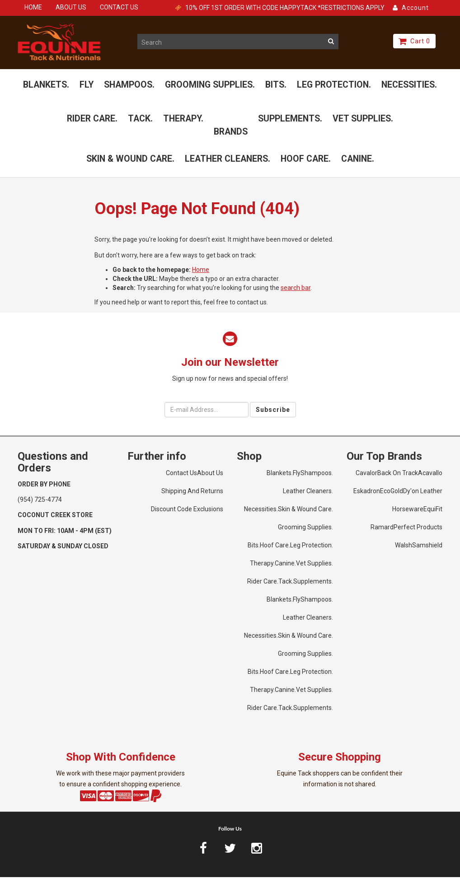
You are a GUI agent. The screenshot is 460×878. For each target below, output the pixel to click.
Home (200, 271)
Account (411, 7)
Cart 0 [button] (414, 41)
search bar (295, 289)
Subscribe (273, 410)
